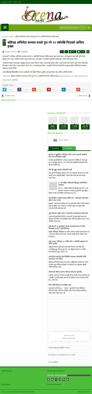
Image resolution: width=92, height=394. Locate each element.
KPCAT (88, 392)
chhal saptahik (7, 392)
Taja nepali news (81, 76)
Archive (69, 148)
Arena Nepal (63, 140)
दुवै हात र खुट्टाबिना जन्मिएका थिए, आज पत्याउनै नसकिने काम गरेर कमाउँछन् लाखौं (68, 155)
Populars (55, 148)
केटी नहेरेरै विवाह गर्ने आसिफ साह (60, 285)
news (11, 85)
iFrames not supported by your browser (69, 336)
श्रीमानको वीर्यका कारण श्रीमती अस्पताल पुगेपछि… (66, 272)
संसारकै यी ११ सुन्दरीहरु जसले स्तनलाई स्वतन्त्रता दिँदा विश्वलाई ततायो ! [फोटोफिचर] (67, 227)
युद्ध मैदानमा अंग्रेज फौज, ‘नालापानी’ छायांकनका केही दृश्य (69, 213)
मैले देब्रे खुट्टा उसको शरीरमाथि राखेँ (60, 170)
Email (81, 52)
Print (72, 52)
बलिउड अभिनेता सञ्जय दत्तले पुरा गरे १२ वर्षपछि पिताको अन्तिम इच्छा (34, 76)
